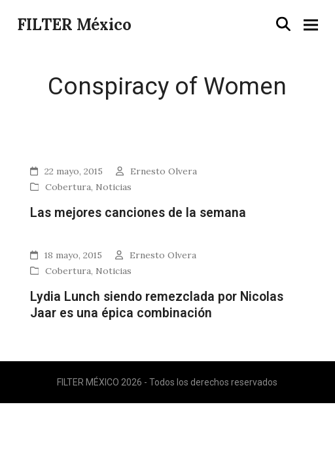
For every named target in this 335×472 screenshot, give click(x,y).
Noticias (114, 187)
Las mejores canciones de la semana (138, 212)
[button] (283, 24)
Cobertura (68, 187)
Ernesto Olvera (163, 171)
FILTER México (74, 24)
